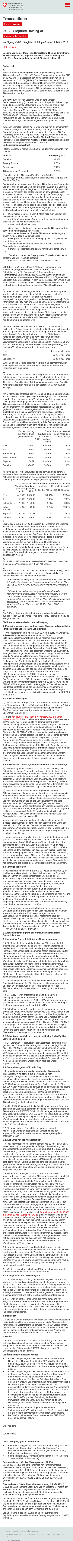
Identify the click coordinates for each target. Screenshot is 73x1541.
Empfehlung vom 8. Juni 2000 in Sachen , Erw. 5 (36, 1213)
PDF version (10, 47)
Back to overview (12, 24)
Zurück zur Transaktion (15, 36)
